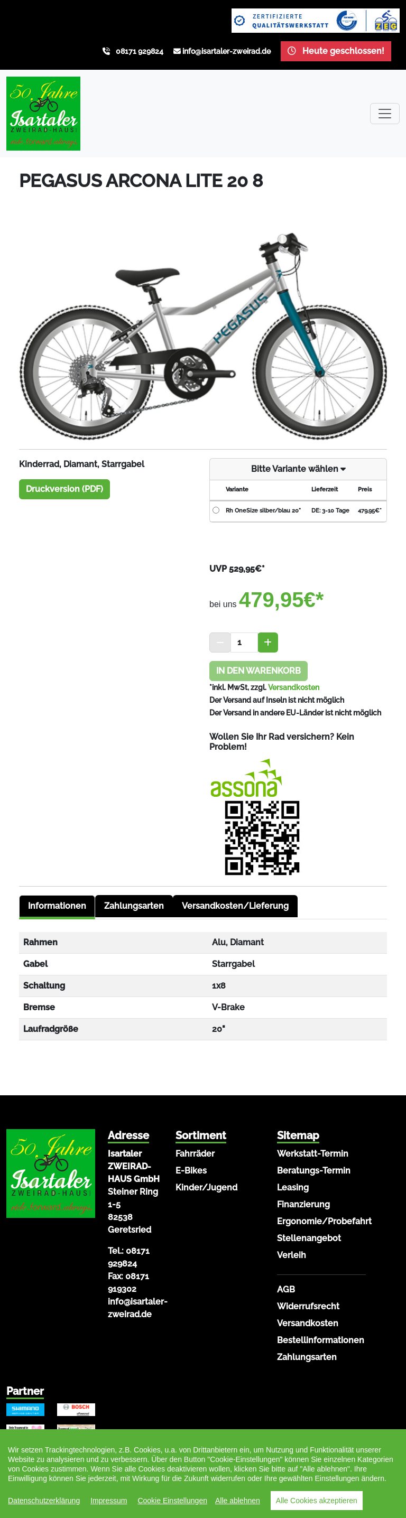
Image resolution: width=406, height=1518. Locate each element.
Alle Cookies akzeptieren (316, 1500)
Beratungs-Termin (313, 1171)
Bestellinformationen (320, 1340)
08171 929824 (139, 51)
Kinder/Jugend (206, 1187)
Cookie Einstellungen (172, 1500)
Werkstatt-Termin (312, 1154)
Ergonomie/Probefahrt (324, 1221)
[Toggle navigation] (385, 113)
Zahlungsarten (134, 906)
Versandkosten (293, 687)
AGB (286, 1289)
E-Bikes (191, 1171)
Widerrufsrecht (308, 1306)
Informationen (57, 906)
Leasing (293, 1187)
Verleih (291, 1255)
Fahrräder (195, 1154)
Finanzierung (303, 1204)
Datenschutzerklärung (44, 1500)
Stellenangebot (309, 1238)
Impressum (108, 1500)
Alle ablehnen (237, 1500)
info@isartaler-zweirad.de (226, 51)
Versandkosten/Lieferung (235, 906)
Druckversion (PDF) (64, 489)
